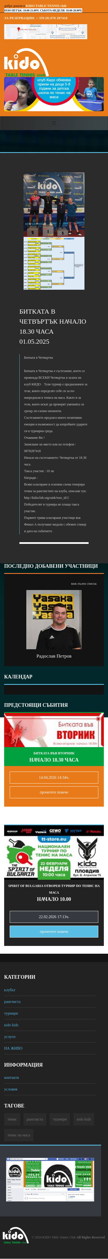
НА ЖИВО (13, 1048)
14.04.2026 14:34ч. (54, 777)
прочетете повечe (54, 792)
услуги (9, 1037)
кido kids (11, 1025)
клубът (10, 990)
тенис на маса (18, 1135)
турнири (11, 1013)
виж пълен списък (84, 584)
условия (10, 1089)
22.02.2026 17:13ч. (54, 917)
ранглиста (12, 1002)
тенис (12, 1119)
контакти (11, 1077)
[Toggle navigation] (54, 123)
